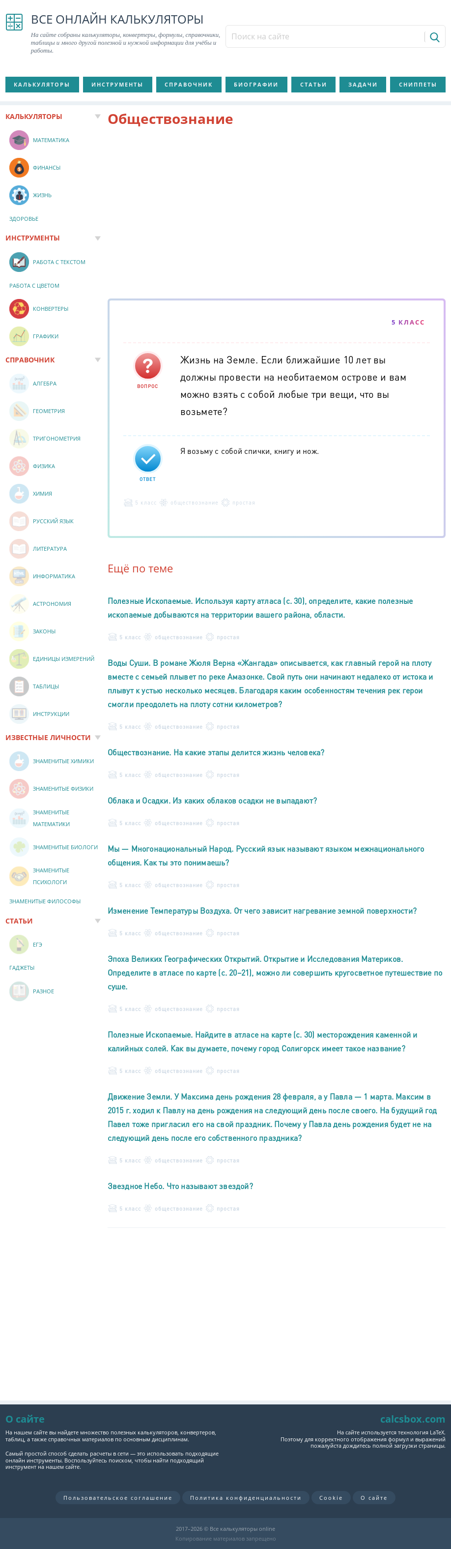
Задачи (363, 84)
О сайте (374, 1497)
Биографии (256, 84)
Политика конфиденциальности (246, 1497)
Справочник (189, 84)
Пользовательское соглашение (117, 1497)
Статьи (313, 84)
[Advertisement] (277, 215)
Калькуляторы (42, 84)
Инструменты (117, 84)
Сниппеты (418, 84)
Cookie (331, 1497)
